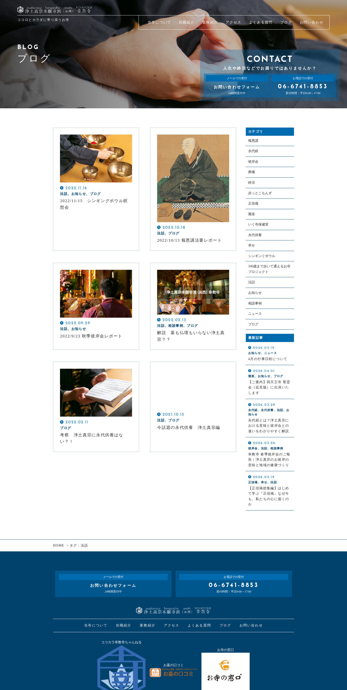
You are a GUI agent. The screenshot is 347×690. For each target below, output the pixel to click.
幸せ (251, 249)
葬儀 (251, 173)
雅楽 (251, 216)
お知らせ (255, 297)
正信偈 (253, 205)
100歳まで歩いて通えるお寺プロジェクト (269, 273)
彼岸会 (253, 162)
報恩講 (253, 141)
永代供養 (255, 238)
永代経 (253, 152)
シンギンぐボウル (261, 259)
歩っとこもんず (260, 195)
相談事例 (255, 308)
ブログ (253, 330)
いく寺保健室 (258, 227)
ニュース (255, 319)
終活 (251, 184)
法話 (251, 287)
